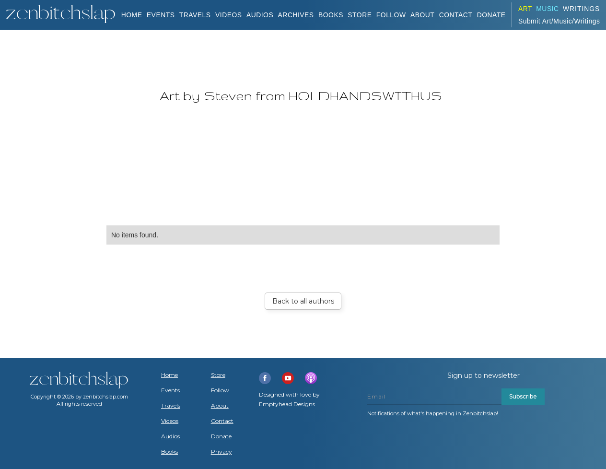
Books (169, 452)
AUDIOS (259, 15)
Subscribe (523, 396)
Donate (221, 436)
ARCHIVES (296, 15)
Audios (170, 436)
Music (547, 8)
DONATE (491, 15)
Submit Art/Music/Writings (559, 21)
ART (525, 8)
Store (360, 15)
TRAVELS (195, 15)
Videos (169, 421)
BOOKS (330, 15)
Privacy (221, 452)
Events (161, 15)
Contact (456, 15)
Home (131, 15)
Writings (581, 8)
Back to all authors (303, 301)
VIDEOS (228, 15)
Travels (170, 406)
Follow (391, 15)
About (422, 15)
